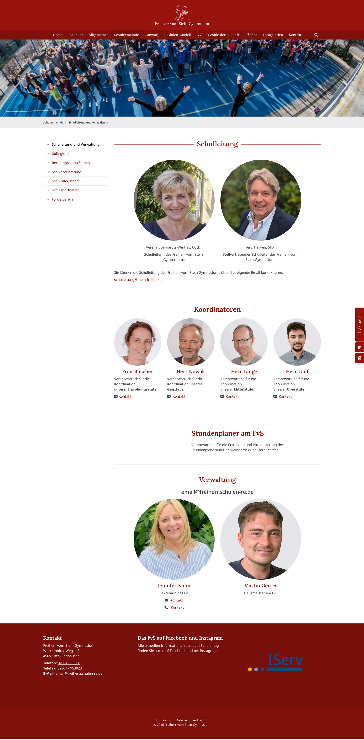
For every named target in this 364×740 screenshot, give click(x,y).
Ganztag (151, 35)
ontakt (177, 600)
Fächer (251, 35)
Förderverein (62, 199)
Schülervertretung (66, 172)
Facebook (177, 650)
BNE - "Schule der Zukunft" (218, 35)
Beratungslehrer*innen (71, 162)
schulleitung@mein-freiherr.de (138, 279)
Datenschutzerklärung (192, 720)
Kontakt (295, 35)
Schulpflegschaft (65, 181)
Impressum (164, 720)
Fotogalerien (273, 35)
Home (58, 35)
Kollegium (60, 153)
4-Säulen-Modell (177, 35)
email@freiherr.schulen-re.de (79, 673)
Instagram (208, 650)
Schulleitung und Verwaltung (88, 122)
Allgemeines (98, 35)
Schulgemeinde (126, 35)
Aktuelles (75, 35)
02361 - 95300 (69, 663)
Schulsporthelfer (65, 190)
